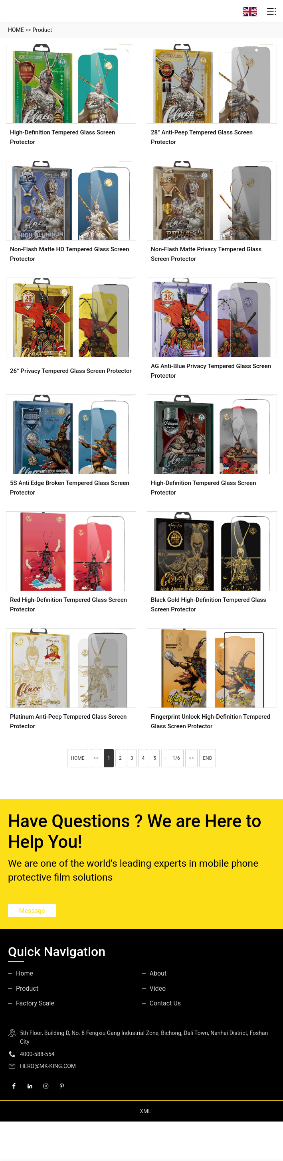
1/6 (176, 758)
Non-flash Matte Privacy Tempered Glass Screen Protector (206, 254)
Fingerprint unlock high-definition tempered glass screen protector (210, 721)
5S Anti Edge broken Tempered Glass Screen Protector (69, 487)
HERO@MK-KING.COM (48, 1066)
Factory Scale (35, 1003)
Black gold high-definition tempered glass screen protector (208, 604)
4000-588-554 (37, 1054)
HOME (16, 30)
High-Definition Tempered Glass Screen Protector (62, 137)
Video (158, 988)
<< (96, 758)
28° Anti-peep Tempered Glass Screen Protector (202, 137)
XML (145, 1111)
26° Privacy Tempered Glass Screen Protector (71, 371)
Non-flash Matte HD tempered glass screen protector (69, 254)
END (207, 758)
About (158, 973)
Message (32, 911)
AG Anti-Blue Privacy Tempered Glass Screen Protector (211, 371)
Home (24, 973)
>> (191, 758)
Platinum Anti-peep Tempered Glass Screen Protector (68, 721)
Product (42, 30)
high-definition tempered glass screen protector (203, 487)
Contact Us (165, 1003)
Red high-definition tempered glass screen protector (68, 604)
